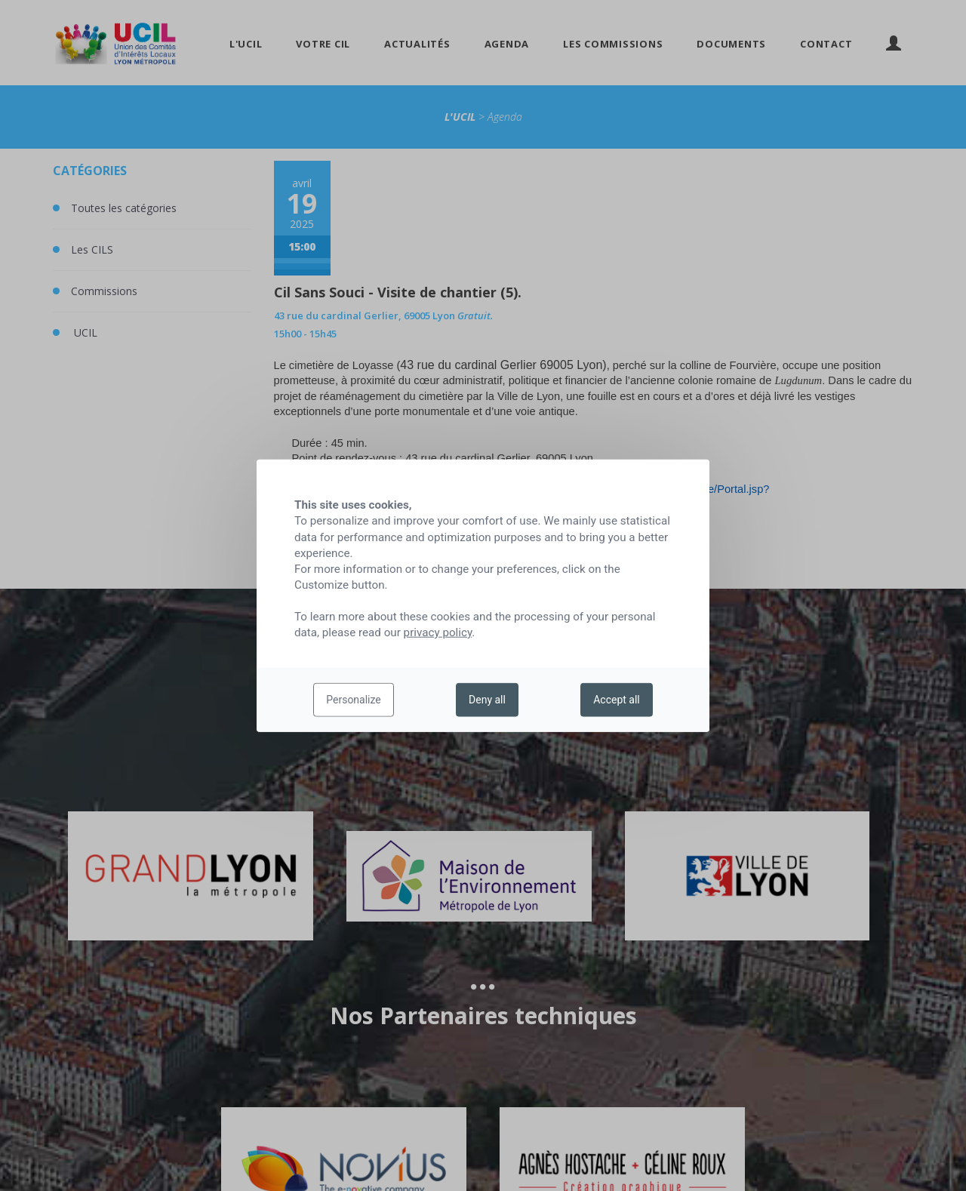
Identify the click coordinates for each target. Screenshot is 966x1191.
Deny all (487, 700)
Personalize (353, 700)
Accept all (616, 700)
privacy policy (438, 632)
